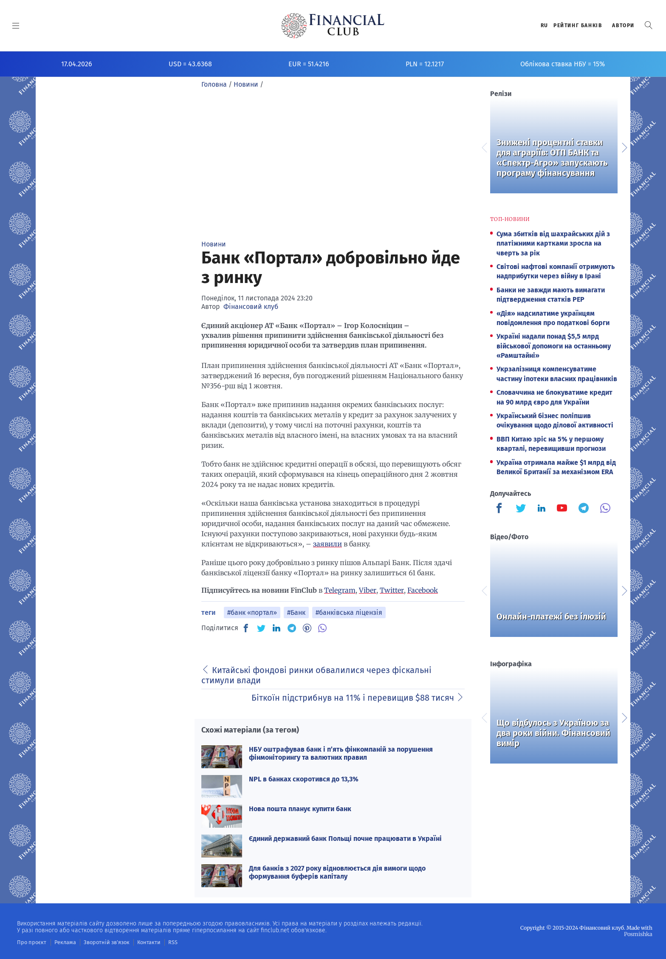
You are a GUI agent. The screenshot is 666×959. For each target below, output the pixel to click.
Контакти (141, 942)
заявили (327, 544)
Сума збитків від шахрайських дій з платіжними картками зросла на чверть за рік (553, 243)
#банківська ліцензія (349, 612)
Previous (484, 146)
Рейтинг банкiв (577, 25)
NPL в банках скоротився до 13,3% (303, 779)
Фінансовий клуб (250, 307)
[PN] (307, 628)
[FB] (246, 628)
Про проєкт (30, 942)
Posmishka (638, 934)
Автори (623, 25)
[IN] (276, 628)
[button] (649, 25)
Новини (213, 244)
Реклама (62, 942)
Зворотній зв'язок (101, 942)
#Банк (296, 612)
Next (624, 146)
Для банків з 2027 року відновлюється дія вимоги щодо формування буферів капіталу (337, 872)
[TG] (292, 628)
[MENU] (15, 25)
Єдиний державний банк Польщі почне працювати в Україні (345, 839)
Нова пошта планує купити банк (300, 809)
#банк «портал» (252, 612)
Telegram (340, 590)
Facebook (422, 590)
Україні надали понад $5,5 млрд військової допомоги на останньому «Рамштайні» (554, 345)
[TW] (261, 628)
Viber (367, 590)
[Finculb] (501, 509)
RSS (164, 942)
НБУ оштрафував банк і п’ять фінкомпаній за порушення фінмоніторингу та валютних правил (341, 753)
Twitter (392, 590)
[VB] (322, 628)
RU (544, 25)
